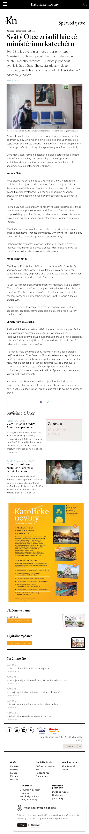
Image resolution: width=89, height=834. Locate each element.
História (14, 779)
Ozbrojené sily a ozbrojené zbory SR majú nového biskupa (38, 680)
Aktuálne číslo (69, 766)
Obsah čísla (12, 617)
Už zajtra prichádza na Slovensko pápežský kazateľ (34, 692)
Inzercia (14, 769)
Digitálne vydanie (60, 792)
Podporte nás (42, 773)
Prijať (22, 825)
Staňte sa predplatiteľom (19, 621)
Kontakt (14, 766)
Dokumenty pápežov (30, 790)
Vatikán (11, 665)
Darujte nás (41, 776)
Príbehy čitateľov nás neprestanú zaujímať (30, 716)
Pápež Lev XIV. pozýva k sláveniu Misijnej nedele (33, 704)
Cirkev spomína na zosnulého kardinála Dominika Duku (20, 468)
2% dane (14, 776)
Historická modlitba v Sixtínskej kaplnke (29, 668)
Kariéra (13, 773)
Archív (70, 746)
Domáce (11, 677)
